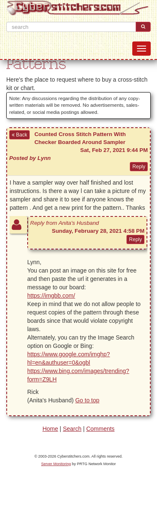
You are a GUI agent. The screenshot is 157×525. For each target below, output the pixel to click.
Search (72, 428)
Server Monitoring (56, 464)
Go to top (87, 400)
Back (19, 135)
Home (50, 428)
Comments (100, 428)
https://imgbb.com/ (51, 295)
